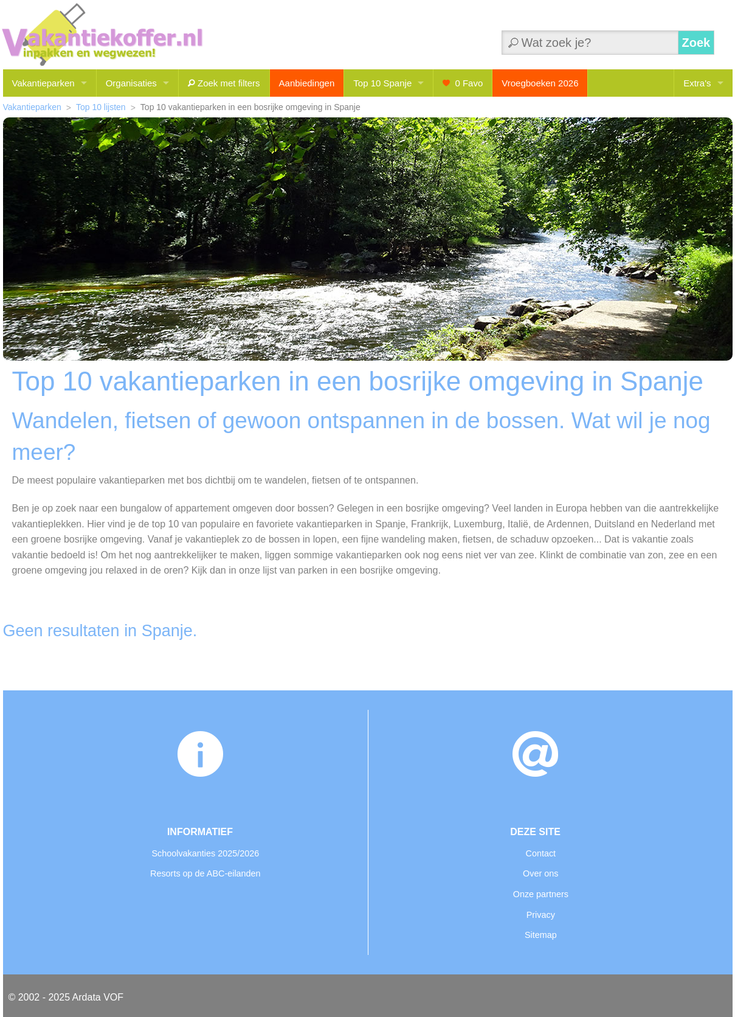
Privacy (540, 915)
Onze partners (540, 894)
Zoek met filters (224, 83)
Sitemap (541, 935)
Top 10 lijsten (101, 107)
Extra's (697, 83)
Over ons (540, 873)
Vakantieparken (43, 83)
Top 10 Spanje (382, 83)
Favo (463, 83)
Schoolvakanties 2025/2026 (205, 853)
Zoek (696, 42)
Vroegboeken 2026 (540, 83)
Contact (540, 853)
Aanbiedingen (307, 83)
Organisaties (131, 83)
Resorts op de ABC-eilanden (205, 873)
